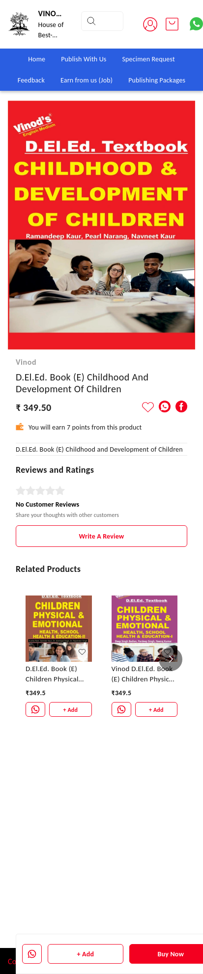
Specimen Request (148, 59)
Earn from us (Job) (86, 80)
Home (36, 59)
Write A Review (101, 536)
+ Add (85, 954)
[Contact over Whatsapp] (196, 23)
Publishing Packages (156, 80)
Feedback (31, 80)
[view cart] (172, 24)
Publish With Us (83, 59)
